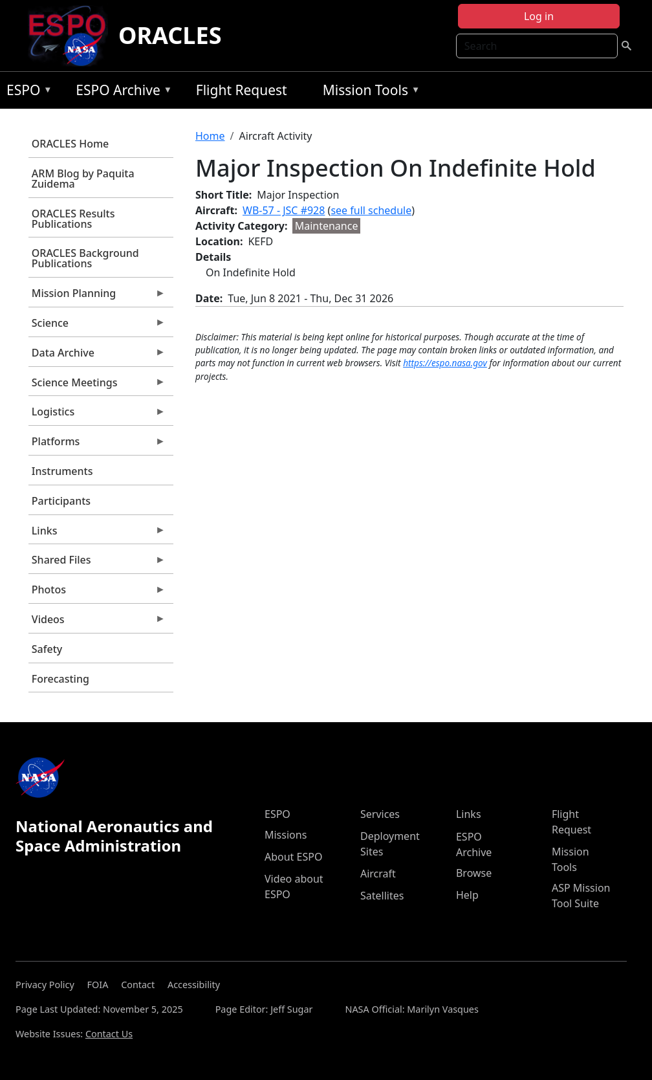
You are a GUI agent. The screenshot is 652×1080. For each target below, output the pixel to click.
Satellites (382, 895)
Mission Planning (97, 296)
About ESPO (293, 857)
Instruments (62, 471)
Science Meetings (97, 385)
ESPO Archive (120, 92)
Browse (474, 873)
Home (210, 136)
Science (97, 326)
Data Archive (97, 356)
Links (97, 533)
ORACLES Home (70, 144)
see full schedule (371, 210)
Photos (97, 592)
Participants (61, 501)
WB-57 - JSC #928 (284, 210)
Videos (97, 622)
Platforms (97, 444)
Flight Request (241, 90)
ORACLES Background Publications (85, 258)
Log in (539, 16)
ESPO (26, 92)
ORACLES (170, 35)
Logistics (97, 414)
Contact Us (109, 1034)
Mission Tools (368, 92)
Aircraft (378, 873)
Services (380, 814)
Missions (286, 835)
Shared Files (97, 563)
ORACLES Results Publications (73, 218)
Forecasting (60, 679)
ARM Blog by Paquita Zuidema (83, 178)
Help (467, 895)
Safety (47, 649)
